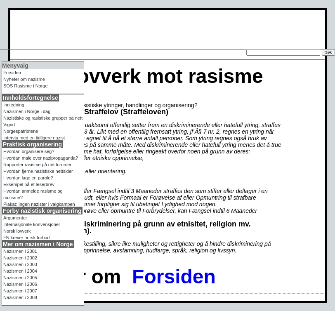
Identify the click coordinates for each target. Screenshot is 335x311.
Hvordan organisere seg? (28, 151)
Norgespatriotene (20, 131)
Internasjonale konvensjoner (31, 224)
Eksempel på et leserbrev (28, 184)
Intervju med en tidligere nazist (34, 137)
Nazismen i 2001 (20, 251)
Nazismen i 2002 (20, 257)
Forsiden (174, 276)
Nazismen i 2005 (20, 277)
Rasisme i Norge (25, 85)
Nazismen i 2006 (20, 284)
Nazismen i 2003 (20, 264)
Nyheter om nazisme (24, 79)
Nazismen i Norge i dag (26, 111)
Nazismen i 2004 (20, 271)
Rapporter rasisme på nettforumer (37, 164)
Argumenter (15, 217)
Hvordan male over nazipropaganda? (40, 158)
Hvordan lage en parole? (28, 177)
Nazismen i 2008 (20, 297)
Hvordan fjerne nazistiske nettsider (38, 171)
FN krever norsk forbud (26, 237)
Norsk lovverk (17, 231)
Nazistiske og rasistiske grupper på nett (43, 117)
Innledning (13, 104)
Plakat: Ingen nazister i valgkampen (39, 204)
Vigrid (9, 124)
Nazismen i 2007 (20, 290)
